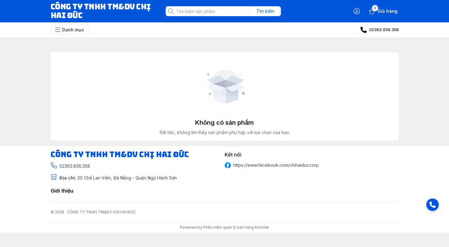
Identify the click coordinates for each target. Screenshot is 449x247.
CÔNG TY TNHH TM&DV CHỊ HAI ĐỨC (101, 212)
